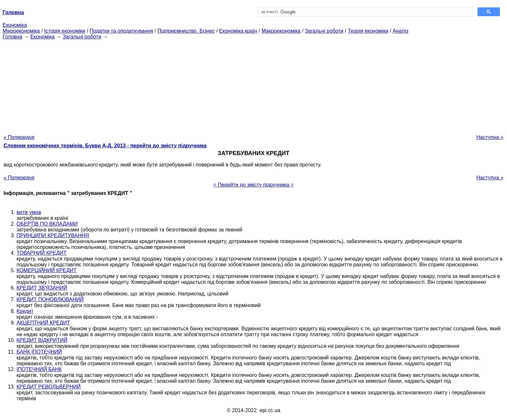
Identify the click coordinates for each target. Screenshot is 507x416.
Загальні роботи (324, 31)
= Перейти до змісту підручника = (253, 184)
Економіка (15, 25)
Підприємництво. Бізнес (186, 31)
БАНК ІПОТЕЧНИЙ (39, 352)
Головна (12, 36)
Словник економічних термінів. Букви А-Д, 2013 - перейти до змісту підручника (105, 145)
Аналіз (400, 31)
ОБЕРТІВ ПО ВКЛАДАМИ (47, 224)
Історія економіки (64, 31)
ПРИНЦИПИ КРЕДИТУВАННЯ (52, 235)
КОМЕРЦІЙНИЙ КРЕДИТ (46, 270)
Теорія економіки (368, 31)
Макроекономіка (281, 31)
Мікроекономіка (21, 31)
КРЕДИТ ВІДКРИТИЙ (41, 340)
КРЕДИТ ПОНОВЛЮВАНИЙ (50, 299)
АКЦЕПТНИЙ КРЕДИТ (43, 322)
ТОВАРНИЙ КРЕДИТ (41, 253)
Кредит (24, 311)
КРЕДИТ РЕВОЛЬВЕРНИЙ (48, 386)
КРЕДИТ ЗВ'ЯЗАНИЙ (41, 288)
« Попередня (19, 137)
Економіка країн (238, 31)
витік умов (28, 212)
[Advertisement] (253, 85)
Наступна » (489, 137)
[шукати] (365, 12)
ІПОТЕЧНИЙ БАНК (39, 369)
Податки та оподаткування (121, 31)
